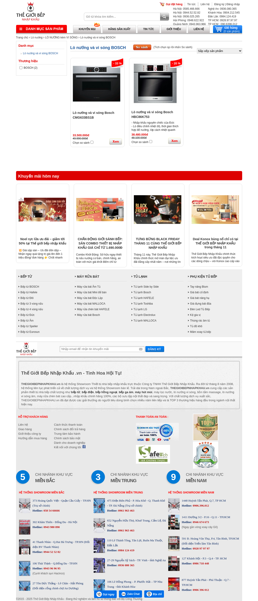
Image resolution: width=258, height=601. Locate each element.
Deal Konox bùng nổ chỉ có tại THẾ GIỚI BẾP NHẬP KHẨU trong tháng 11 (215, 243)
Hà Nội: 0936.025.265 (186, 16)
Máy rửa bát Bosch (88, 315)
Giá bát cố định (199, 292)
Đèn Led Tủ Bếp (200, 309)
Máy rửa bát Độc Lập (90, 298)
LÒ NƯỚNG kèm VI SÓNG (61, 37)
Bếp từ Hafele (29, 292)
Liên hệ (205, 4)
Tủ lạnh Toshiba (143, 303)
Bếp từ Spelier (29, 326)
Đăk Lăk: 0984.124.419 (222, 16)
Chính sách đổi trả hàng (69, 429)
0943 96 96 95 (51, 568)
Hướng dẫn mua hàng (32, 438)
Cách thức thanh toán (68, 424)
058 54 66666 (51, 510)
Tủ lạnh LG (140, 309)
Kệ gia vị (195, 315)
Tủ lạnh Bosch (142, 292)
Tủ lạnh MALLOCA (145, 320)
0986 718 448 (200, 563)
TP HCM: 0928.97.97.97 (222, 20)
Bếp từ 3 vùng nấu (32, 303)
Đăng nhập (233, 4)
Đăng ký (219, 4)
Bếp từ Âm (27, 320)
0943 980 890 (51, 527)
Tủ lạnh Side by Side (146, 286)
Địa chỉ (154, 594)
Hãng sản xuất (119, 29)
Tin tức (191, 4)
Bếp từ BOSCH (30, 286)
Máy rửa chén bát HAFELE (93, 309)
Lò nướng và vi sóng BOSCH (97, 37)
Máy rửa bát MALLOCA (91, 303)
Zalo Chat (130, 594)
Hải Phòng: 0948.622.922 (188, 20)
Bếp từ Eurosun (30, 331)
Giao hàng (25, 429)
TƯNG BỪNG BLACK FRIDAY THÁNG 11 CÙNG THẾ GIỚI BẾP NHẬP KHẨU (158, 243)
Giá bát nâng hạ (200, 298)
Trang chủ (22, 37)
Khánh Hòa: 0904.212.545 (224, 12)
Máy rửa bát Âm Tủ (88, 286)
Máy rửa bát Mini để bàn (92, 292)
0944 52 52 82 (51, 552)
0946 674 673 (200, 522)
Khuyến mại (87, 29)
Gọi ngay (105, 594)
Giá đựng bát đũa (200, 303)
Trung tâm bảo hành (67, 433)
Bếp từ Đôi (27, 298)
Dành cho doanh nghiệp (69, 442)
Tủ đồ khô (196, 326)
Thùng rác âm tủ (200, 320)
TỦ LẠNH (140, 276)
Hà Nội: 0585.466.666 (186, 8)
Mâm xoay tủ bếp (200, 331)
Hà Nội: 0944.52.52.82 (186, 12)
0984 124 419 (125, 550)
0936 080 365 (125, 565)
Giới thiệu (174, 29)
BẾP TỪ (26, 276)
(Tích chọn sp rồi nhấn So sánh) (173, 47)
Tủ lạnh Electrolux (145, 315)
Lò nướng (37, 37)
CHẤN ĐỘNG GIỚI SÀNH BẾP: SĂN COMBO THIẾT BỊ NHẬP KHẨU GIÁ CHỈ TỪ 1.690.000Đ (100, 243)
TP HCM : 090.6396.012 (222, 24)
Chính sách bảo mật (67, 438)
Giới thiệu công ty (29, 433)
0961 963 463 (125, 510)
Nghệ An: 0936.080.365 (222, 8)
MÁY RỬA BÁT (88, 276)
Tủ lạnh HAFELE (144, 298)
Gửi (154, 349)
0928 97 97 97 (201, 548)
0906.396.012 (200, 505)
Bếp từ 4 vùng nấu (32, 309)
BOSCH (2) (28, 67)
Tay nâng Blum (199, 286)
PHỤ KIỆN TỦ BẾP (203, 276)
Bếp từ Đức (28, 315)
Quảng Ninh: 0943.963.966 (189, 24)
